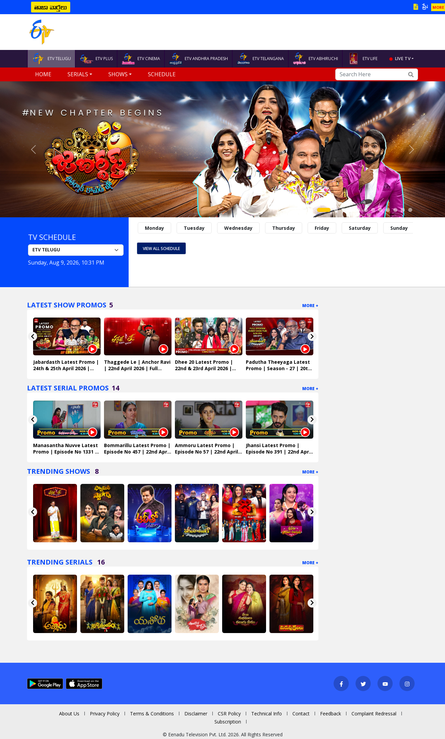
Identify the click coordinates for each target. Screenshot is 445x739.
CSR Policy (229, 713)
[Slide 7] (373, 210)
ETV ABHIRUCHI (315, 58)
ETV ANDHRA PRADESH (198, 58)
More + (310, 305)
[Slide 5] (358, 210)
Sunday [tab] (399, 228)
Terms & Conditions (152, 713)
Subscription (227, 721)
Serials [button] (78, 74)
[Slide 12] (410, 210)
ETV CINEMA (141, 58)
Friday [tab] (322, 228)
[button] (33, 149)
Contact (301, 713)
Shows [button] (118, 74)
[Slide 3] (343, 210)
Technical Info (266, 713)
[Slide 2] (336, 210)
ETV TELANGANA (260, 58)
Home (43, 74)
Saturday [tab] (360, 228)
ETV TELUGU (51, 58)
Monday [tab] (154, 228)
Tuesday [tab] (194, 228)
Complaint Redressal (373, 713)
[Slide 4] (351, 210)
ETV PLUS (96, 58)
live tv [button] (403, 58)
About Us (69, 713)
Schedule (162, 74)
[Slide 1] (324, 210)
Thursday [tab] (283, 228)
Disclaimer (195, 713)
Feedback (330, 713)
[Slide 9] (388, 210)
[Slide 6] (366, 210)
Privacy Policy (105, 713)
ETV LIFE (362, 58)
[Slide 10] (395, 210)
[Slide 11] (403, 210)
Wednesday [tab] (238, 228)
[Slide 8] (380, 210)
